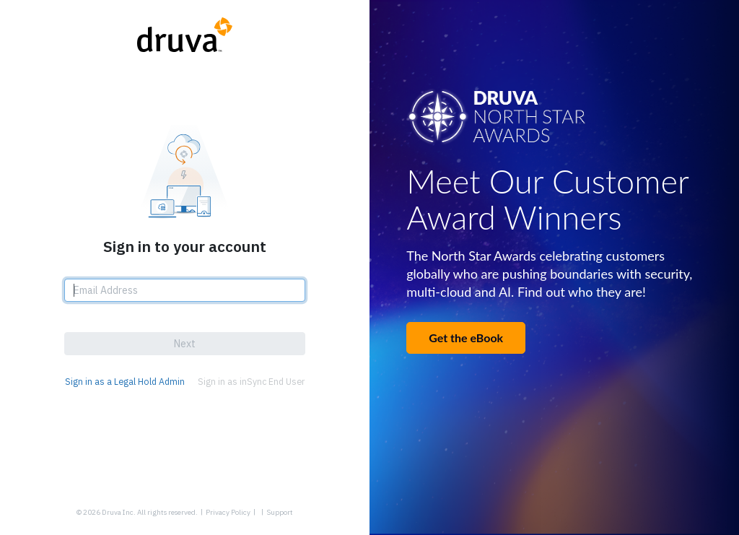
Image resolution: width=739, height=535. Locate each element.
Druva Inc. (119, 512)
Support (279, 512)
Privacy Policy (228, 512)
